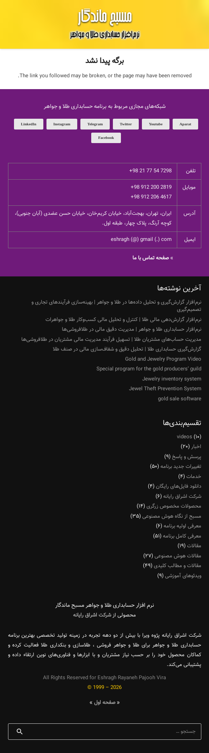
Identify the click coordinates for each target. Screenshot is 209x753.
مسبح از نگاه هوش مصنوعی (171, 516)
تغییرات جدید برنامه (180, 467)
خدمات (193, 477)
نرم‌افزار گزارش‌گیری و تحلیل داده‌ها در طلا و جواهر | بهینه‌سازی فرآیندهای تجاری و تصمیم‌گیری (116, 306)
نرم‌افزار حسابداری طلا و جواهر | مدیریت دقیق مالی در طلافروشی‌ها (131, 329)
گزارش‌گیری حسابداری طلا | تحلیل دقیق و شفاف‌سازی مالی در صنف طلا (127, 349)
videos (184, 437)
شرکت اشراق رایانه (182, 497)
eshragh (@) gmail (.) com (141, 240)
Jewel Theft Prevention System (165, 389)
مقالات (194, 546)
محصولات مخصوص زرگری (173, 506)
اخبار (196, 447)
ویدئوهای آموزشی (183, 576)
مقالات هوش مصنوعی (177, 556)
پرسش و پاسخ (186, 457)
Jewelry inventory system (171, 379)
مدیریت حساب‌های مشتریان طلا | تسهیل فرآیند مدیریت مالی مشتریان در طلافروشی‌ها (111, 340)
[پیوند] (104, 24)
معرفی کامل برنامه (182, 536)
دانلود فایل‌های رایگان (178, 487)
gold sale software (179, 399)
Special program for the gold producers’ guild (148, 369)
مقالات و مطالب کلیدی (177, 566)
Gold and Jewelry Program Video (163, 359)
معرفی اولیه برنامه (182, 526)
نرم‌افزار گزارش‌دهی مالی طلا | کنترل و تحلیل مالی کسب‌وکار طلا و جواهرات (123, 320)
